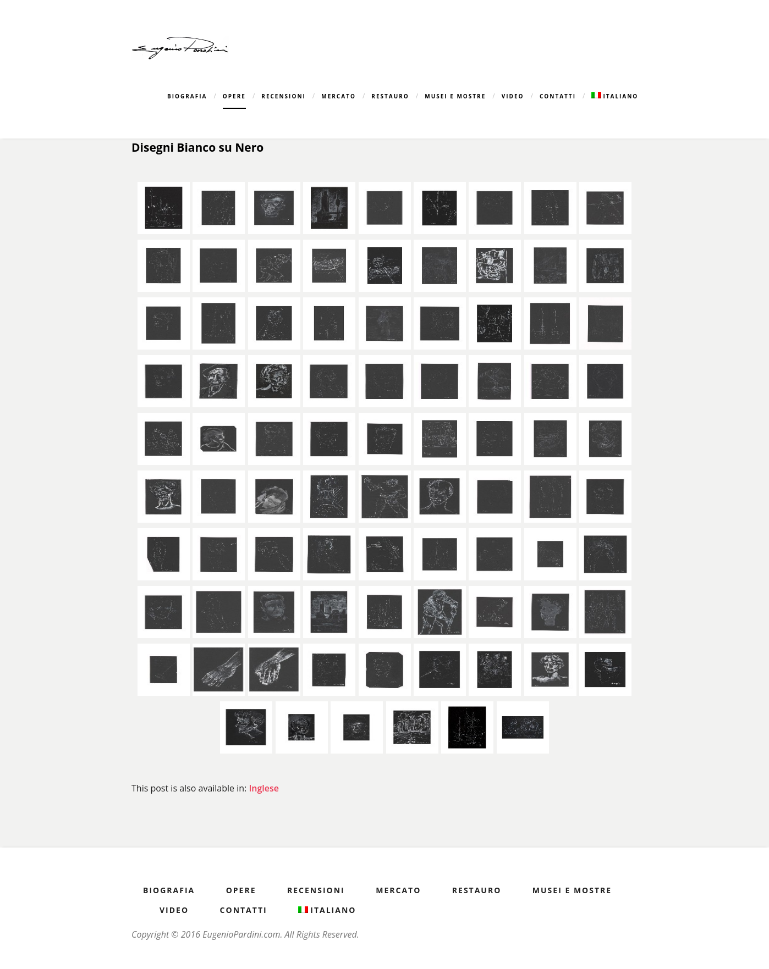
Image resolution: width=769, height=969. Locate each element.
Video (513, 96)
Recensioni (283, 96)
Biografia (187, 96)
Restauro (390, 96)
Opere (234, 96)
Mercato (338, 96)
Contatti (558, 96)
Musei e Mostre (455, 96)
